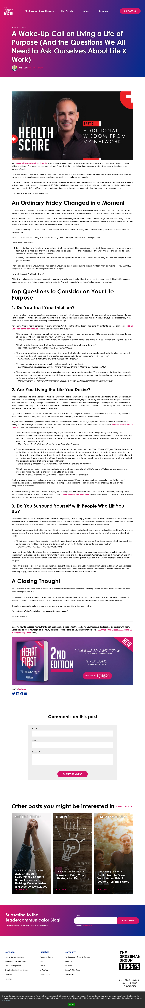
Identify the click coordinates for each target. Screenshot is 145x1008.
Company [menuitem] (103, 11)
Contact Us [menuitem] (69, 972)
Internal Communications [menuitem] (14, 955)
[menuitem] (68, 11)
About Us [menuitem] (68, 959)
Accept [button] (71, 1004)
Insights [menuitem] (86, 11)
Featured (22, 689)
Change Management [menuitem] (13, 964)
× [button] (2, 994)
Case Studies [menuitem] (45, 972)
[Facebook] (21, 693)
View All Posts (124, 807)
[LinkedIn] (17, 693)
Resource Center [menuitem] (46, 955)
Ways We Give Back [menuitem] (72, 968)
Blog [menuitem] (41, 959)
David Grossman (35, 68)
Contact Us (130, 11)
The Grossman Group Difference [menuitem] (40, 11)
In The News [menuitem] (45, 968)
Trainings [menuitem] (8, 977)
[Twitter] (13, 693)
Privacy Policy (7, 1000)
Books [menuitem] (42, 964)
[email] (25, 693)
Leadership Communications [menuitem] (16, 959)
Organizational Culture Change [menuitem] (16, 968)
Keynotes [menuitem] (8, 972)
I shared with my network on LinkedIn (30, 163)
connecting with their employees (75, 494)
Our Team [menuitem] (68, 964)
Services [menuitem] (10, 951)
